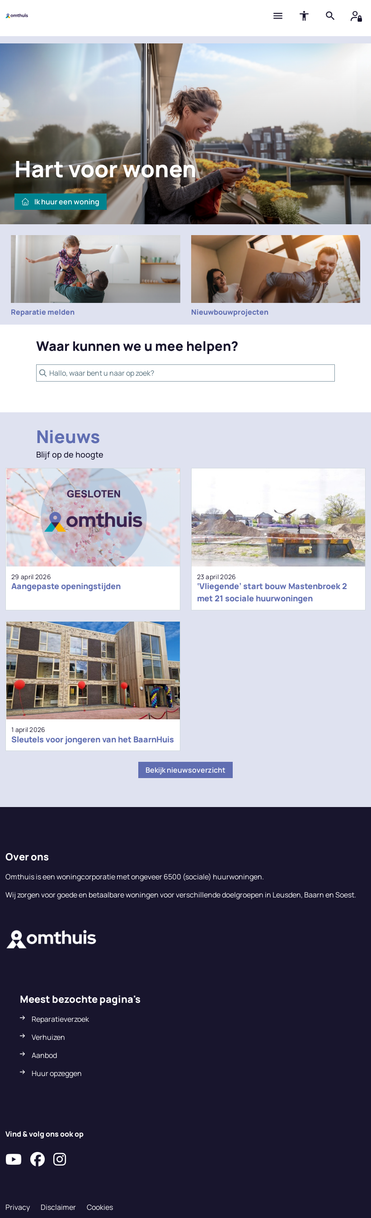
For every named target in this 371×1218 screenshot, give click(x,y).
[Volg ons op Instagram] (59, 1159)
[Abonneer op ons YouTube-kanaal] (13, 1159)
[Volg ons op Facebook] (37, 1159)
